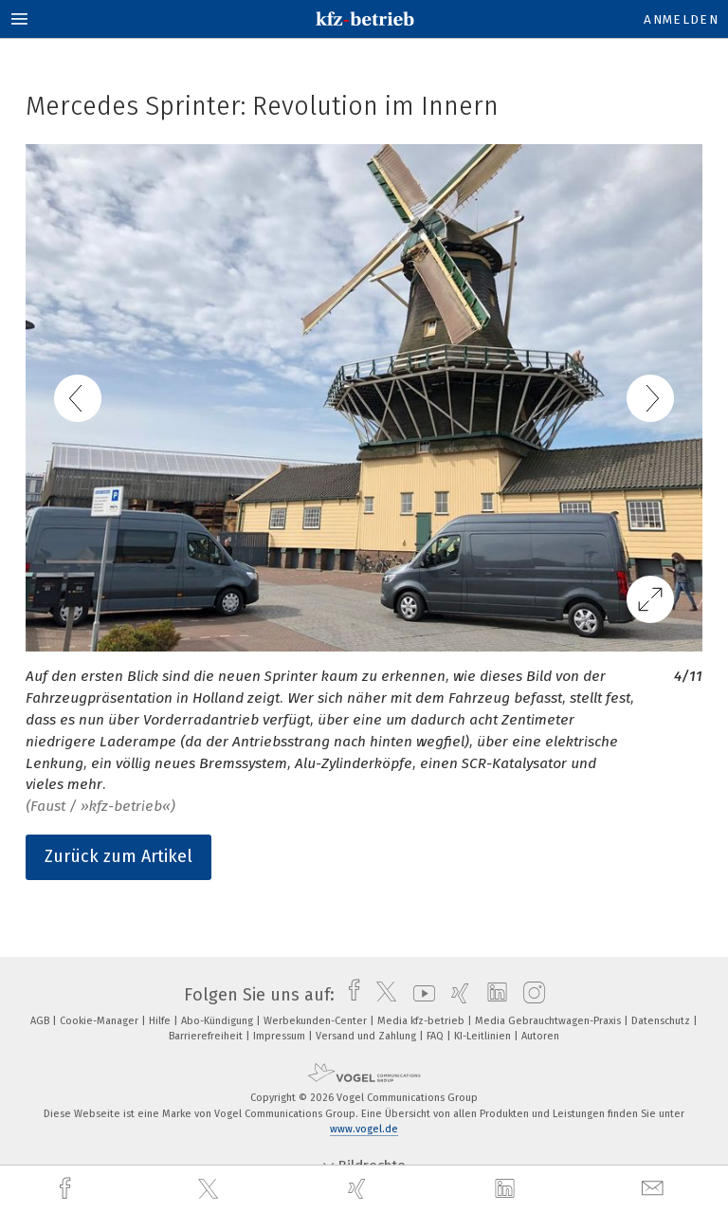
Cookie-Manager (100, 1021)
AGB (41, 1021)
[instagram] (529, 994)
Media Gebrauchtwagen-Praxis (549, 1021)
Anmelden (681, 19)
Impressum (280, 1036)
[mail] (655, 1188)
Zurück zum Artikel (118, 856)
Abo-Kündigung (218, 1021)
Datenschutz (662, 1021)
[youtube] (419, 994)
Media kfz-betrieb (422, 1021)
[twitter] (210, 1189)
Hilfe (161, 1021)
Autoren (540, 1036)
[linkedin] (507, 1189)
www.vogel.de (364, 1129)
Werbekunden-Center (317, 1021)
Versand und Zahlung (367, 1036)
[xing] (359, 1189)
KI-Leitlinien (484, 1036)
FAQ (436, 1036)
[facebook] (67, 1188)
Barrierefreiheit (207, 1036)
